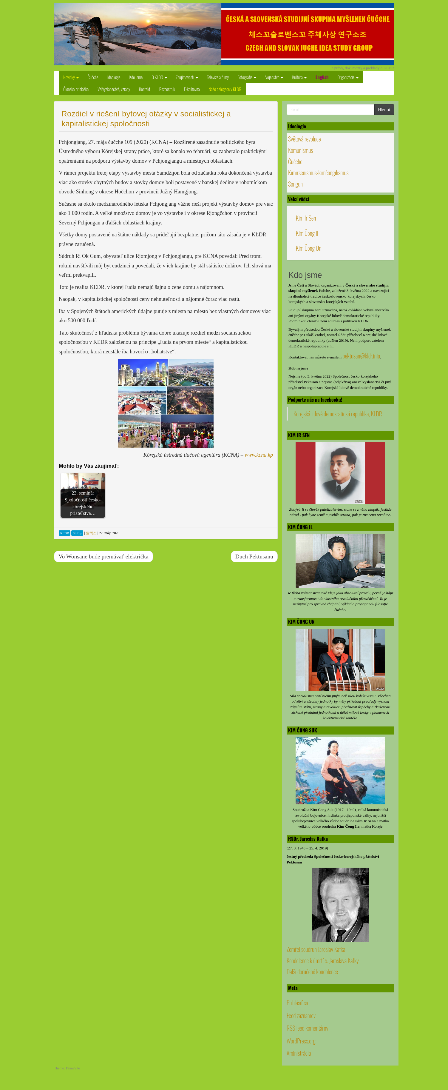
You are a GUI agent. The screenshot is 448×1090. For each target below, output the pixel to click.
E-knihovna (192, 89)
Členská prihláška (76, 89)
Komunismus (300, 150)
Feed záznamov (301, 1015)
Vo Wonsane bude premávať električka (103, 556)
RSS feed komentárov (307, 1027)
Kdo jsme (136, 77)
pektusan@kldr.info (361, 355)
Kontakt (144, 89)
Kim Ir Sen (306, 217)
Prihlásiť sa (297, 1002)
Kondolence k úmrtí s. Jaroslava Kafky (323, 960)
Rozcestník (167, 89)
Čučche (93, 77)
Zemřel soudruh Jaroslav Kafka (316, 949)
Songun (295, 183)
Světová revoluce (304, 138)
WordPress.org (301, 1040)
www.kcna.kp (259, 455)
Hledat (384, 109)
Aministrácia (299, 1053)
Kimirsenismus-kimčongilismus (318, 172)
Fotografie (247, 77)
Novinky (71, 77)
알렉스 (91, 533)
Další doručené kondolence (312, 971)
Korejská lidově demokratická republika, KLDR (337, 413)
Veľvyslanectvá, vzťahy (114, 89)
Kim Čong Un (308, 248)
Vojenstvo (274, 77)
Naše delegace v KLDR (225, 89)
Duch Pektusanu (254, 556)
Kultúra (299, 77)
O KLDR (159, 77)
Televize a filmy (218, 77)
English (322, 77)
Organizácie (348, 77)
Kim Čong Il (307, 233)
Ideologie (114, 77)
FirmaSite (73, 1068)
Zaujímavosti (187, 77)
